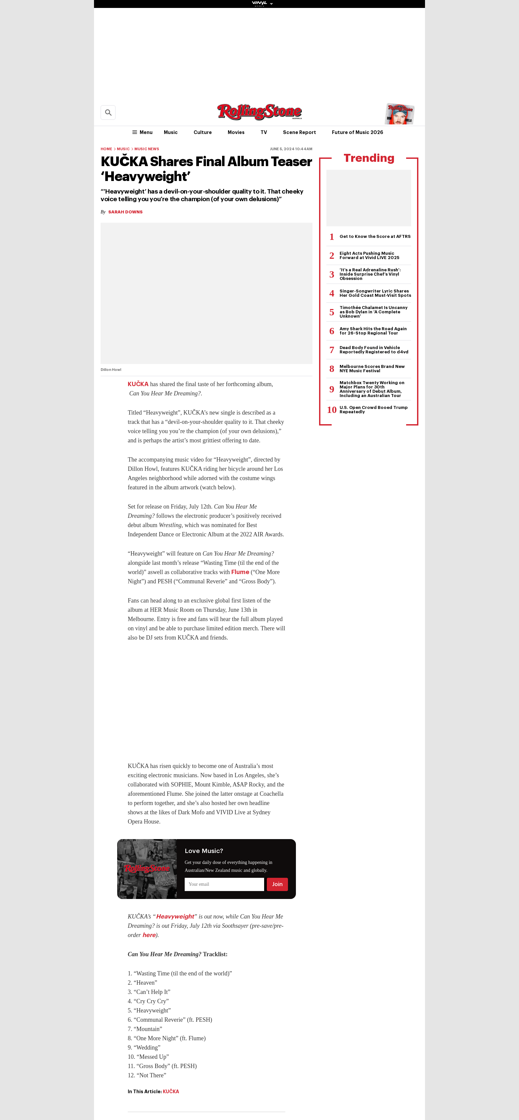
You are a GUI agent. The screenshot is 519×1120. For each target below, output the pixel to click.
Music (171, 132)
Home (106, 149)
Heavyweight (175, 916)
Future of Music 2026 (357, 132)
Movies (236, 132)
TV (263, 132)
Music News (146, 149)
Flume (240, 572)
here (149, 935)
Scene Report (299, 132)
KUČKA (138, 384)
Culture (203, 132)
